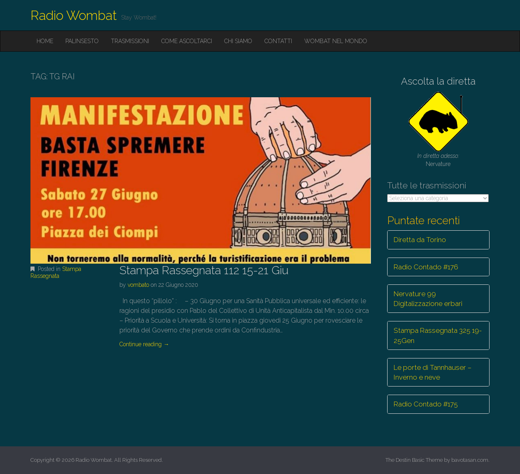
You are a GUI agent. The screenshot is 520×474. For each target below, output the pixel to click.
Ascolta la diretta (438, 81)
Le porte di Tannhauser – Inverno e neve (433, 372)
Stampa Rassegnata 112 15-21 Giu (203, 270)
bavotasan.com (469, 460)
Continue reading (144, 344)
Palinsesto (82, 41)
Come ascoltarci (186, 41)
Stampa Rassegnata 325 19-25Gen (438, 335)
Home (45, 41)
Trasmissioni (130, 41)
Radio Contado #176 (426, 267)
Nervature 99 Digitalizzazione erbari (428, 299)
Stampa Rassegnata (55, 272)
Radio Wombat (73, 15)
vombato (138, 285)
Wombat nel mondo (335, 41)
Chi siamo (238, 41)
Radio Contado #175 (426, 404)
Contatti (278, 41)
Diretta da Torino (420, 240)
